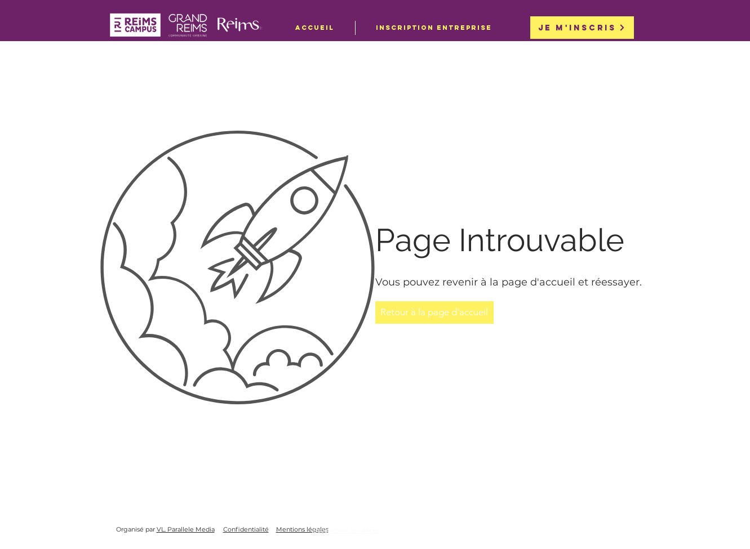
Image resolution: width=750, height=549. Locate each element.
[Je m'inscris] (582, 27)
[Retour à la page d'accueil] (434, 312)
